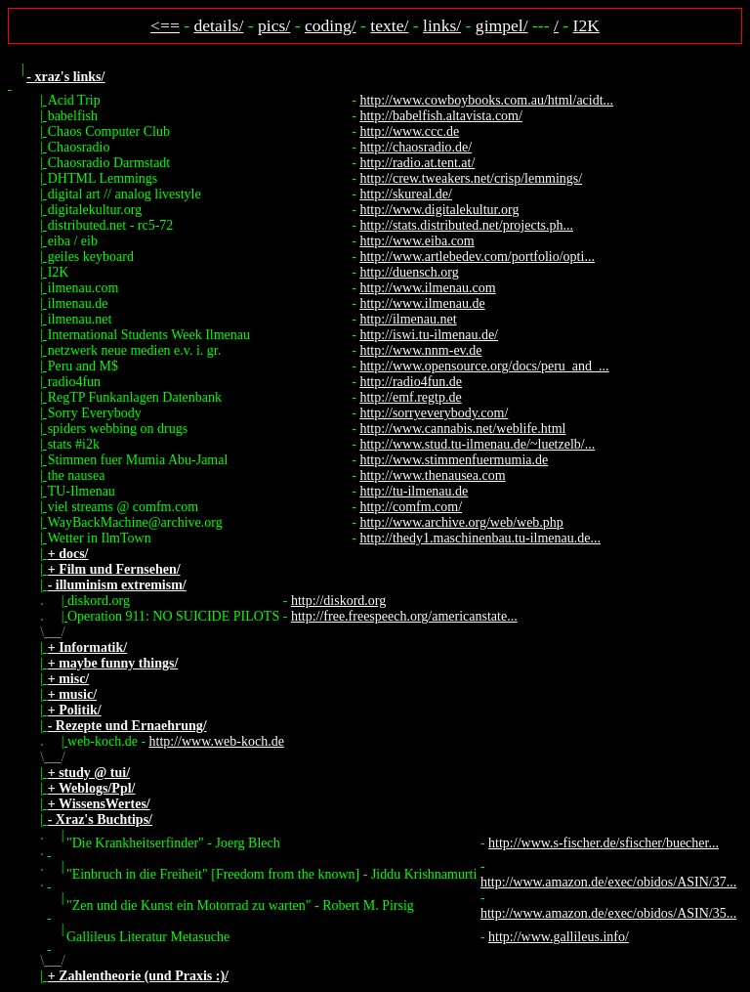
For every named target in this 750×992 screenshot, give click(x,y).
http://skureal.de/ (405, 194)
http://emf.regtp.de (410, 397)
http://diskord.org (338, 600)
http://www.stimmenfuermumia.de (453, 460)
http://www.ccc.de (409, 131)
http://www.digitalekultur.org (439, 209)
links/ (442, 25)
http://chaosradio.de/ (415, 147)
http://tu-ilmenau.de (413, 491)
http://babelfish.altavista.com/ (440, 115)
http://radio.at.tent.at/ (417, 162)
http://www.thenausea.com (432, 475)
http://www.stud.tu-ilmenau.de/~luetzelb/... (477, 444)
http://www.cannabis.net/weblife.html (462, 428)
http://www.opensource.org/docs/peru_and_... (483, 366)
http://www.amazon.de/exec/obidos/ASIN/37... (608, 882)
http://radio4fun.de (410, 381)
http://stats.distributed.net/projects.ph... (466, 225)
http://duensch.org (408, 272)
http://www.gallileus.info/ (558, 936)
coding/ (330, 25)
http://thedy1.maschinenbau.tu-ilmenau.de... (480, 538)
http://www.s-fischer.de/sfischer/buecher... (603, 843)
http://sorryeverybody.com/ (433, 413)
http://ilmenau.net (407, 319)
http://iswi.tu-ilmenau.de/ (428, 334)
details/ (219, 25)
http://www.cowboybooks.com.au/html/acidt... (486, 100)
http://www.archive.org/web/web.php (460, 522)
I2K (586, 25)
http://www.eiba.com (416, 241)
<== (165, 25)
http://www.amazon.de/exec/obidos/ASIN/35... (608, 913)
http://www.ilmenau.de (421, 303)
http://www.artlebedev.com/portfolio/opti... (476, 256)
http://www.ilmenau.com (427, 287)
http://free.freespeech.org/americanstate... (404, 616)
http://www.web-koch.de (216, 741)
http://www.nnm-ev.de (420, 350)
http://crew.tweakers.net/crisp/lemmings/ (470, 178)
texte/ (389, 25)
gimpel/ (502, 25)
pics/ (274, 25)
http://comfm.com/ (410, 506)
